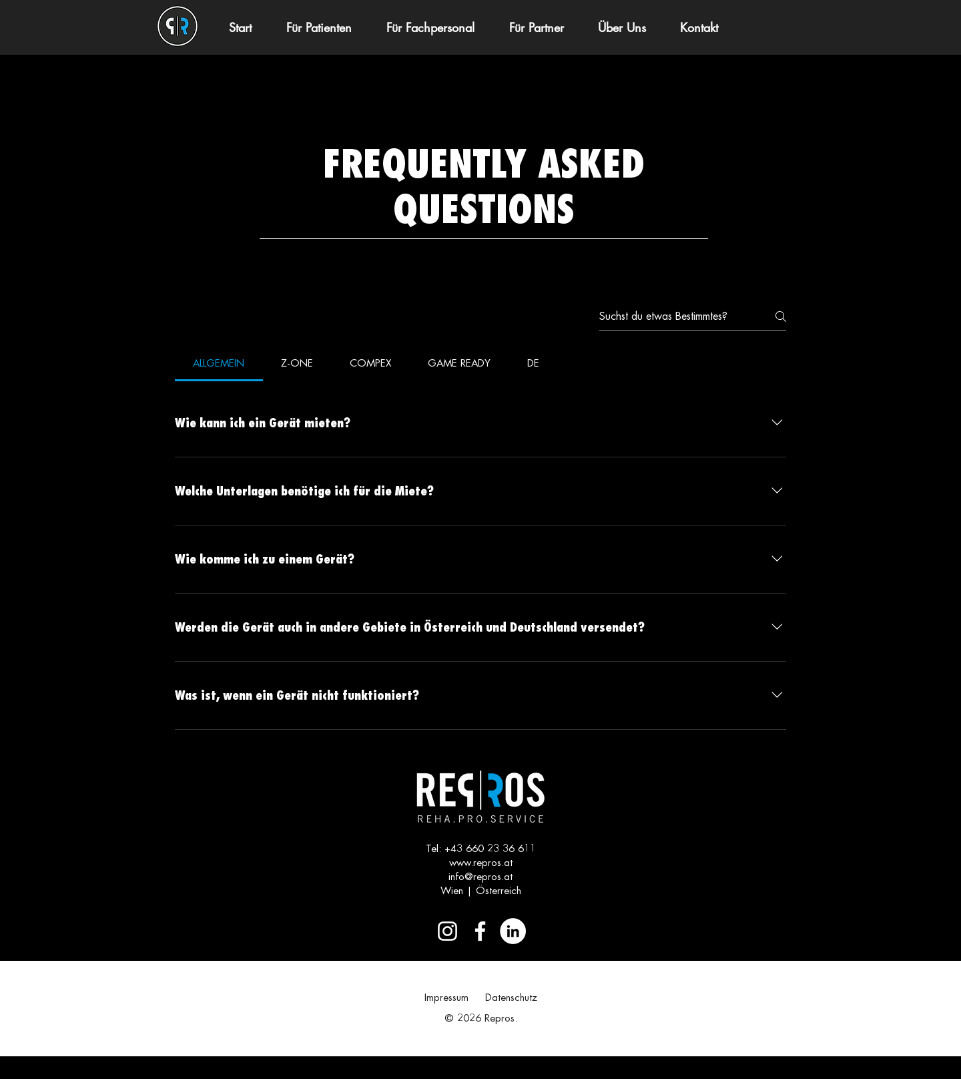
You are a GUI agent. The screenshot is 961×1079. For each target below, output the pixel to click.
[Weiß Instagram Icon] (447, 931)
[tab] (219, 364)
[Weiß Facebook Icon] (480, 931)
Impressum (446, 998)
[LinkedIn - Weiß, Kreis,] (513, 931)
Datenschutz (511, 998)
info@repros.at (480, 877)
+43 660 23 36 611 (490, 849)
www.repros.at (481, 863)
